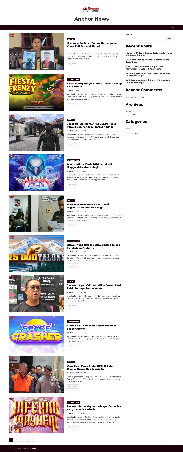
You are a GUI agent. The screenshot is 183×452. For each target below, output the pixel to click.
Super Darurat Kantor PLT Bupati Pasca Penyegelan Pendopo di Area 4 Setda (145, 68)
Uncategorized (73, 79)
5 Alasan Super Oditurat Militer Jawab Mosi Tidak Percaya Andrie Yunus (94, 287)
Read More (73, 63)
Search (129, 34)
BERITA (70, 39)
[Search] (173, 27)
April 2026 (130, 111)
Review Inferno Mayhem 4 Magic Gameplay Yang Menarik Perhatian (94, 408)
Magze (34, 448)
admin (71, 50)
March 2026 (131, 115)
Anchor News (91, 18)
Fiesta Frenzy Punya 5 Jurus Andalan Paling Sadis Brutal (147, 61)
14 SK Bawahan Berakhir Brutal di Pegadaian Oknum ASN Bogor (88, 206)
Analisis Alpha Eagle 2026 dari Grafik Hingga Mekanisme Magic (148, 74)
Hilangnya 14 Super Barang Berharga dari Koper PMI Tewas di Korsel (149, 54)
